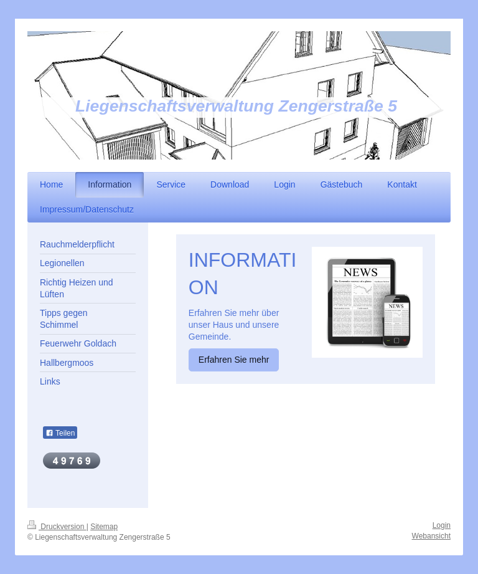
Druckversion (57, 526)
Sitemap (104, 526)
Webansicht (431, 536)
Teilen (60, 433)
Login (442, 525)
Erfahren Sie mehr (234, 360)
